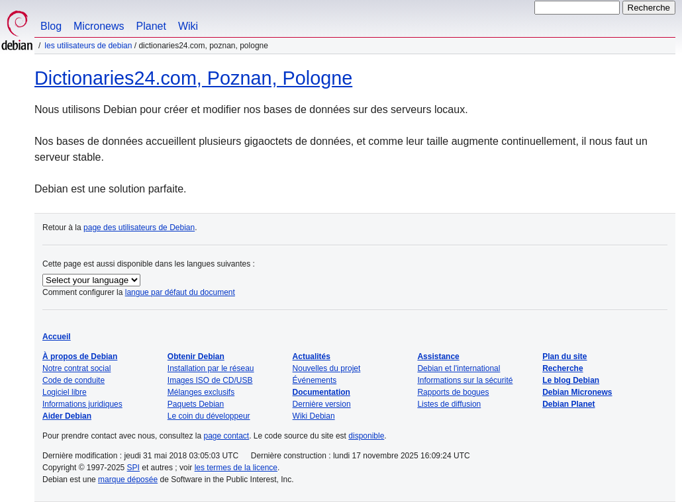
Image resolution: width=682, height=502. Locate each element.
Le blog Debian (570, 380)
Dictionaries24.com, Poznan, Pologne (193, 78)
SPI (133, 467)
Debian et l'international (458, 368)
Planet (151, 26)
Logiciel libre (64, 392)
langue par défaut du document (180, 292)
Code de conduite (73, 380)
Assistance (438, 356)
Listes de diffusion (449, 404)
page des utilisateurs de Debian (139, 227)
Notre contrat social (76, 368)
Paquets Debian (196, 404)
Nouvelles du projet (327, 368)
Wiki (188, 26)
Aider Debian (66, 416)
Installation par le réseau (211, 368)
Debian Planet (568, 404)
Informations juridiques (82, 404)
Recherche (562, 368)
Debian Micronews (577, 392)
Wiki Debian (314, 416)
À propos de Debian (79, 356)
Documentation (321, 392)
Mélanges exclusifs (201, 392)
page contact (226, 435)
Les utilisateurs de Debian (88, 45)
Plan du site (564, 356)
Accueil (56, 336)
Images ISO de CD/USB (210, 380)
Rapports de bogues (453, 392)
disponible (366, 435)
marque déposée (128, 479)
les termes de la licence (236, 467)
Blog (51, 26)
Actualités (311, 356)
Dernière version (322, 404)
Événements (315, 380)
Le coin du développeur (209, 416)
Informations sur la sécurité (464, 380)
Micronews (98, 26)
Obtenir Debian (196, 356)
